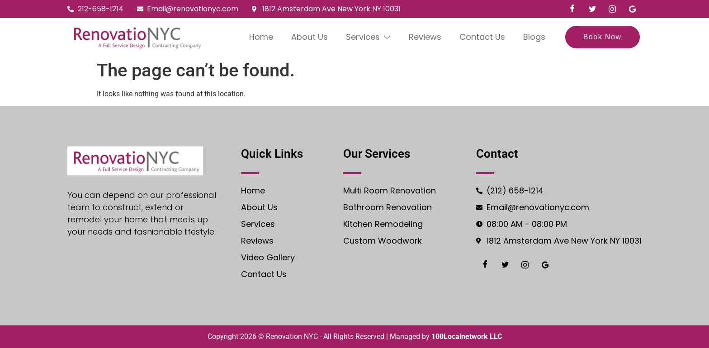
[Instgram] (612, 9)
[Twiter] (592, 9)
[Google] (632, 9)
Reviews (425, 36)
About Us (309, 36)
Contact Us (483, 36)
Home (261, 36)
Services (368, 36)
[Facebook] (572, 9)
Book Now (602, 37)
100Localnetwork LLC (466, 336)
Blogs (535, 36)
